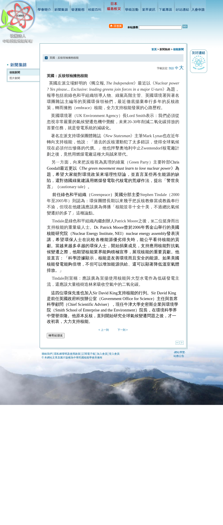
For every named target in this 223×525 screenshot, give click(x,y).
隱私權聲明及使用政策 (67, 353)
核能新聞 (14, 72)
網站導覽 (179, 352)
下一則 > (123, 329)
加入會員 (102, 353)
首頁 (154, 49)
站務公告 (179, 356)
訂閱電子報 (88, 353)
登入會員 (114, 353)
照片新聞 (14, 78)
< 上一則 (103, 329)
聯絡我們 (47, 353)
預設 (171, 68)
